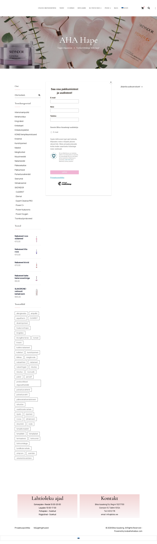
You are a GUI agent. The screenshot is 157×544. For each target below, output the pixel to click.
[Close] (111, 82)
